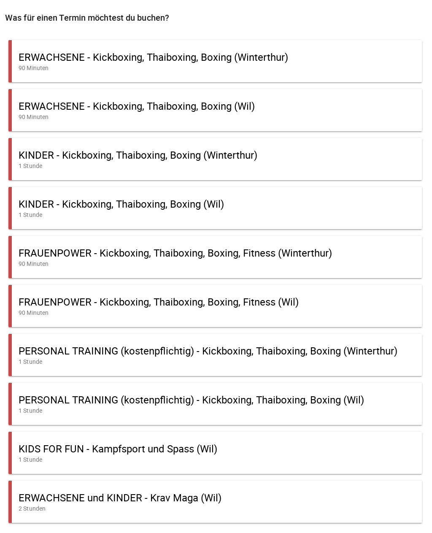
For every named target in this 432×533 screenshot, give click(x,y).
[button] (215, 61)
